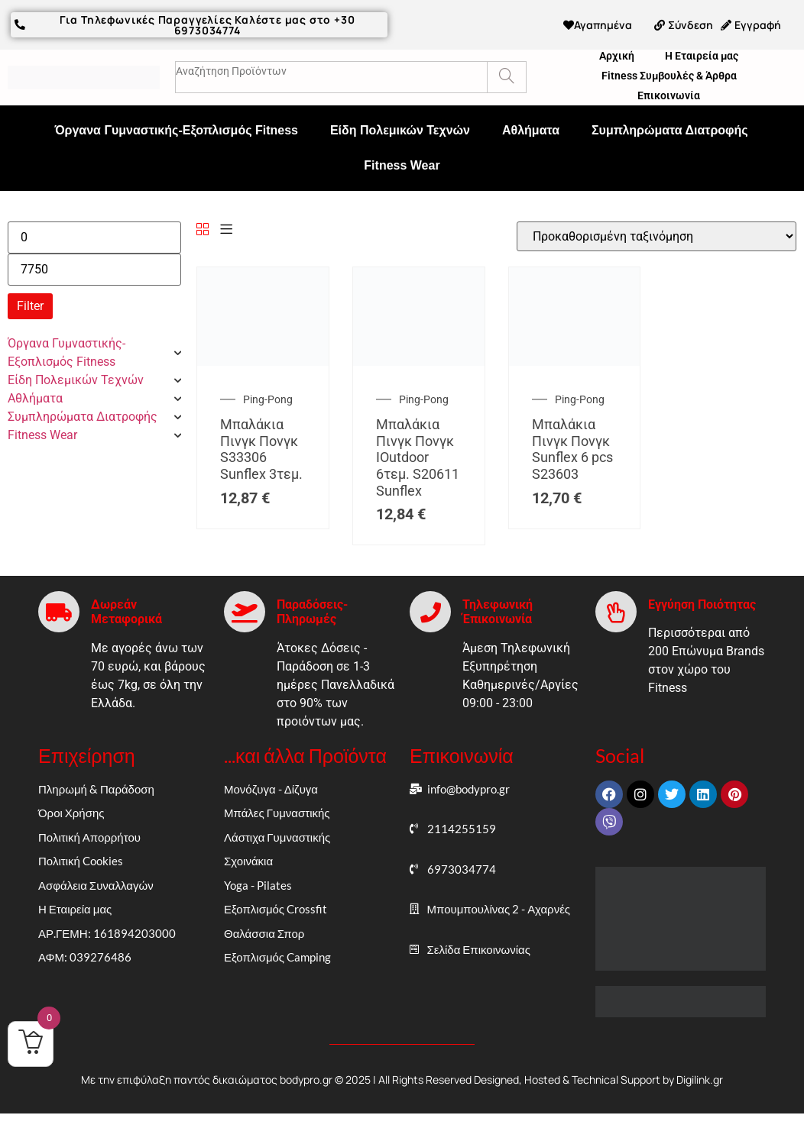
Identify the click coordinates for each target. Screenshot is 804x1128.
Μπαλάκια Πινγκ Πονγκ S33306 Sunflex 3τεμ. (261, 447)
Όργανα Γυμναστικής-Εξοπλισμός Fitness (176, 127)
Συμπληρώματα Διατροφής (670, 127)
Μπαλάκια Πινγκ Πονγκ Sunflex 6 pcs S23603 (572, 447)
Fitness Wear (401, 163)
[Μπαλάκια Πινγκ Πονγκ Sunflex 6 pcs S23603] (574, 359)
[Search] (506, 75)
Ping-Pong (268, 397)
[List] (226, 228)
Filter (30, 303)
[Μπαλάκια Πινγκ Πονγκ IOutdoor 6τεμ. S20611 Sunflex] (419, 359)
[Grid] (202, 228)
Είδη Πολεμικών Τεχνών (400, 127)
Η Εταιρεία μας (701, 53)
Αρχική (616, 53)
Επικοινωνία (668, 93)
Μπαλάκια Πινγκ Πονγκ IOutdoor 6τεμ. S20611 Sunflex (417, 455)
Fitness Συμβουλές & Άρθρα (669, 73)
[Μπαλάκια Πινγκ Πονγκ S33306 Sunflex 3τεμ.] (263, 359)
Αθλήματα (530, 127)
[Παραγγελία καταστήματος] (656, 234)
